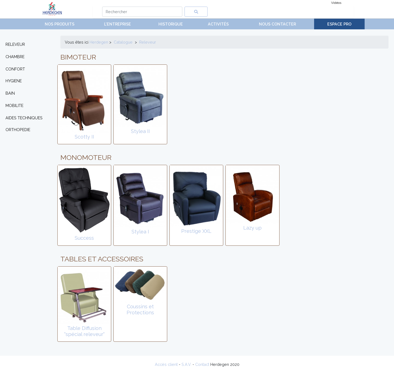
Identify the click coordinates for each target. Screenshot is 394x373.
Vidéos (336, 3)
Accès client (166, 364)
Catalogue (123, 42)
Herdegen (99, 42)
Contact (202, 364)
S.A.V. (186, 364)
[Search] (142, 12)
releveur (147, 42)
